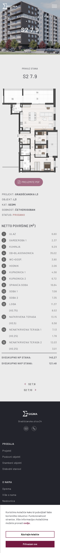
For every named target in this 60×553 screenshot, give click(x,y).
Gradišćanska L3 (31, 16)
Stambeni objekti (12, 462)
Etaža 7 (52, 16)
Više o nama (9, 494)
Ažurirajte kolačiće (30, 534)
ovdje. (27, 522)
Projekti (9, 16)
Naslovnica (8, 500)
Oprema (6, 488)
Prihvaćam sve (30, 544)
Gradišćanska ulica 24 (30, 421)
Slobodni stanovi (11, 468)
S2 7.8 (30, 384)
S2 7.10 (30, 389)
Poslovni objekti (11, 456)
